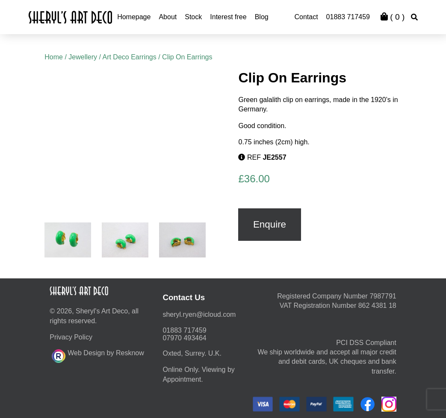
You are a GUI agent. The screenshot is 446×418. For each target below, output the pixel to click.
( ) (393, 16)
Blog (262, 16)
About (168, 16)
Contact (306, 16)
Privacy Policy (71, 337)
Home (53, 57)
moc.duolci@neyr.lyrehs (199, 314)
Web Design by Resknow (98, 354)
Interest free (228, 16)
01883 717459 (348, 16)
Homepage (134, 16)
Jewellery (82, 57)
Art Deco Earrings (129, 57)
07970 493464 (184, 338)
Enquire (269, 224)
